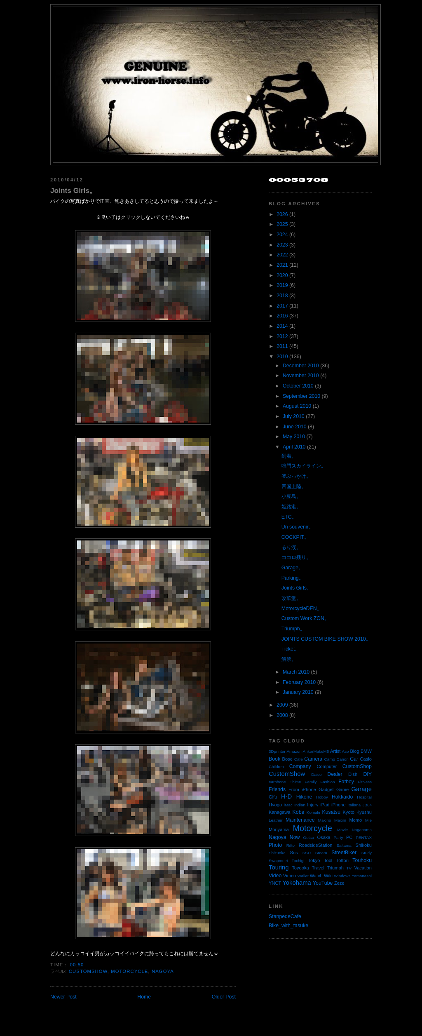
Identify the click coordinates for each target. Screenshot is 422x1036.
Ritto (290, 845)
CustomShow (88, 971)
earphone (277, 782)
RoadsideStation (316, 845)
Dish (352, 774)
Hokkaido (342, 797)
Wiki (328, 875)
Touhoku (362, 860)
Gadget (326, 789)
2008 (282, 715)
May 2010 (294, 436)
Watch (316, 875)
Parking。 (292, 578)
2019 (282, 285)
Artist (335, 751)
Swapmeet (278, 860)
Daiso (316, 774)
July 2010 (294, 416)
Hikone (304, 797)
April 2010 (294, 447)
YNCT (275, 883)
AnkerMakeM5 (316, 751)
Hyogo (275, 804)
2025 (282, 224)
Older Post (224, 997)
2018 (282, 295)
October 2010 (298, 386)
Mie (368, 820)
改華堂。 (291, 598)
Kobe (299, 812)
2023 (282, 245)
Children (276, 766)
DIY (367, 774)
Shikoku (363, 845)
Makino (324, 820)
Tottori (342, 860)
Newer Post (63, 997)
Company (300, 766)
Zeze (339, 883)
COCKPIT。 (295, 537)
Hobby (322, 797)
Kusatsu (331, 812)
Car (354, 759)
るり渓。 (291, 547)
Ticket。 (290, 649)
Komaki (313, 812)
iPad (324, 804)
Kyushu (364, 812)
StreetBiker (343, 852)
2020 (282, 275)
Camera (313, 759)
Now (295, 837)
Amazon (293, 751)
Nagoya (163, 971)
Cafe (298, 759)
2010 (282, 356)
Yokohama (296, 882)
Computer (326, 766)
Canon (343, 759)
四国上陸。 (293, 486)
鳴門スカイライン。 (303, 466)
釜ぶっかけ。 (296, 476)
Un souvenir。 (297, 527)
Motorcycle (129, 971)
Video (275, 876)
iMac (288, 805)
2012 (282, 336)
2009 (282, 705)
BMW (366, 751)
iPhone (338, 804)
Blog (354, 751)
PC (349, 837)
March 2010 (296, 672)
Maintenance (300, 820)
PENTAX (364, 837)
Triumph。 (293, 629)
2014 (282, 326)
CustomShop (357, 766)
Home (144, 997)
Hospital (364, 797)
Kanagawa (280, 812)
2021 (282, 265)
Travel (318, 867)
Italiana (354, 805)
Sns (294, 852)
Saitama (343, 845)
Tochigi (298, 860)
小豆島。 (291, 496)
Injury (312, 804)
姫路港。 (291, 507)
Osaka (323, 837)
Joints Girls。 (73, 190)
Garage (362, 789)
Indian (299, 805)
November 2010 (301, 375)
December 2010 (301, 366)
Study (366, 852)
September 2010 (301, 396)
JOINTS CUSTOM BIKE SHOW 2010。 (326, 639)
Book (274, 759)
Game (342, 789)
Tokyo (314, 860)
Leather (276, 820)
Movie (342, 829)
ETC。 (289, 517)
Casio (366, 758)
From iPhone (302, 789)
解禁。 (288, 659)
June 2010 (295, 427)
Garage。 (292, 568)
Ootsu (308, 837)
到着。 (288, 456)
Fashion (327, 782)
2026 (282, 214)
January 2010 (298, 692)
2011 (282, 346)
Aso (345, 751)
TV (349, 868)
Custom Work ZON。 (305, 618)
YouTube (323, 883)
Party (338, 837)
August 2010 (297, 406)
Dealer (334, 774)
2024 (282, 234)
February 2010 (299, 682)
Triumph (335, 867)
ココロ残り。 (296, 557)
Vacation (363, 867)
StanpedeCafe (285, 916)
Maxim (340, 820)
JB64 (367, 805)
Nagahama (362, 829)
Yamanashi (362, 876)
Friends (277, 789)
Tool (328, 860)
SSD (306, 852)
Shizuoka (277, 852)
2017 (282, 306)
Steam (321, 852)
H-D (286, 796)
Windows (342, 876)
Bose (287, 758)
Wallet (303, 876)
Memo (355, 820)
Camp (329, 759)
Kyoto (348, 812)
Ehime (295, 782)
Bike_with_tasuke (288, 925)
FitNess (365, 782)
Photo (275, 845)
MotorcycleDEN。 (301, 608)
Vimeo (289, 875)
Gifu (273, 796)
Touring (279, 867)
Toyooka (300, 867)
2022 (282, 255)
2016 (282, 316)
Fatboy (346, 782)
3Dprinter (277, 751)
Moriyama (279, 829)
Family (310, 782)
